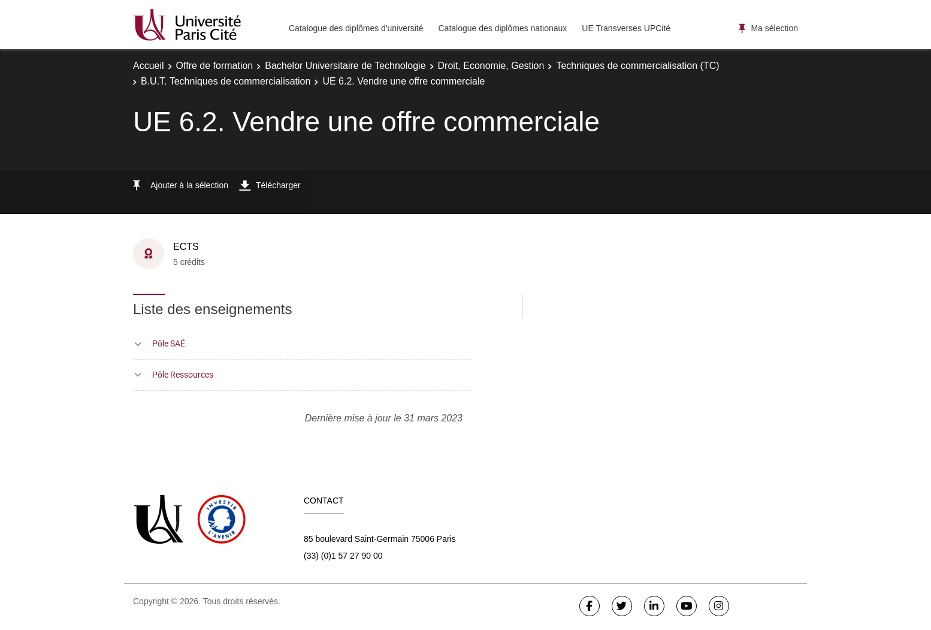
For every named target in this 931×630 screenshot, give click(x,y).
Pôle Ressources (182, 374)
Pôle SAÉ (168, 343)
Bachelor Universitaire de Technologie (345, 66)
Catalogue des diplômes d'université (356, 28)
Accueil (148, 66)
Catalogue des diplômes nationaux (502, 28)
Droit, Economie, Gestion (491, 66)
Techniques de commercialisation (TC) (637, 66)
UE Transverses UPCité (626, 28)
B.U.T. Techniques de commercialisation (225, 81)
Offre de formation (214, 66)
